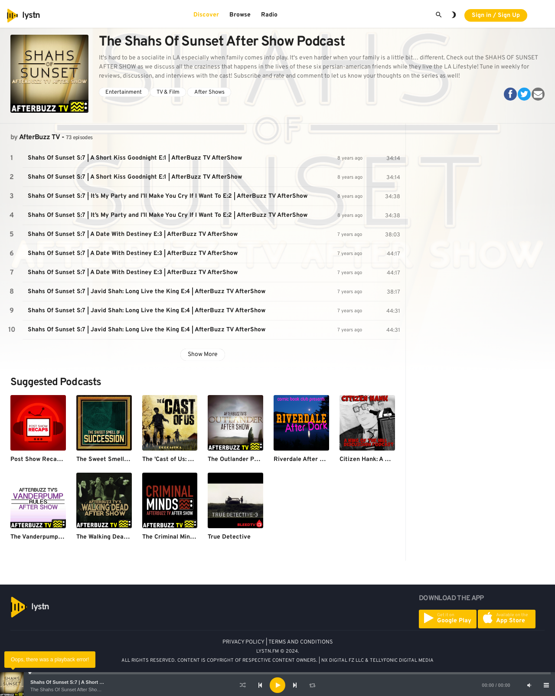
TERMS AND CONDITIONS (300, 642)
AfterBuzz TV (39, 137)
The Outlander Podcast (241, 459)
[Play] (277, 685)
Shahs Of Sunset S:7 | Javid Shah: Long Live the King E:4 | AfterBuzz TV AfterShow (146, 291)
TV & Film (168, 92)
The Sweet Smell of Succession (121, 459)
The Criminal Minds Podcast (182, 537)
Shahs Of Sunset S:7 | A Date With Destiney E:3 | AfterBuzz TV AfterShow (133, 234)
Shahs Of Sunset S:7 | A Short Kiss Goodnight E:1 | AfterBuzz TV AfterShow (135, 158)
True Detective (229, 537)
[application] (277, 685)
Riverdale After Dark (303, 459)
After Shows (209, 92)
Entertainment (123, 92)
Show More (203, 354)
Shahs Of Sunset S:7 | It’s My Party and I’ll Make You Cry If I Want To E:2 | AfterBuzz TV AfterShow (167, 196)
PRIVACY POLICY (243, 642)
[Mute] (529, 685)
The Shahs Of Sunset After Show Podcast (74, 689)
